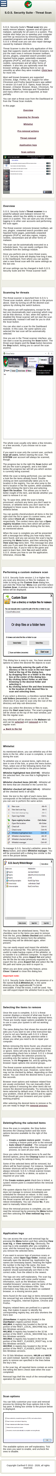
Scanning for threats (28, 117)
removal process (39, 1105)
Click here (47, 70)
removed (33, 722)
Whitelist (28, 124)
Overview (28, 110)
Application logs (28, 145)
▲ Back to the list (12, 729)
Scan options (28, 152)
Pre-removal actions (28, 131)
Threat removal (28, 138)
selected (19, 722)
